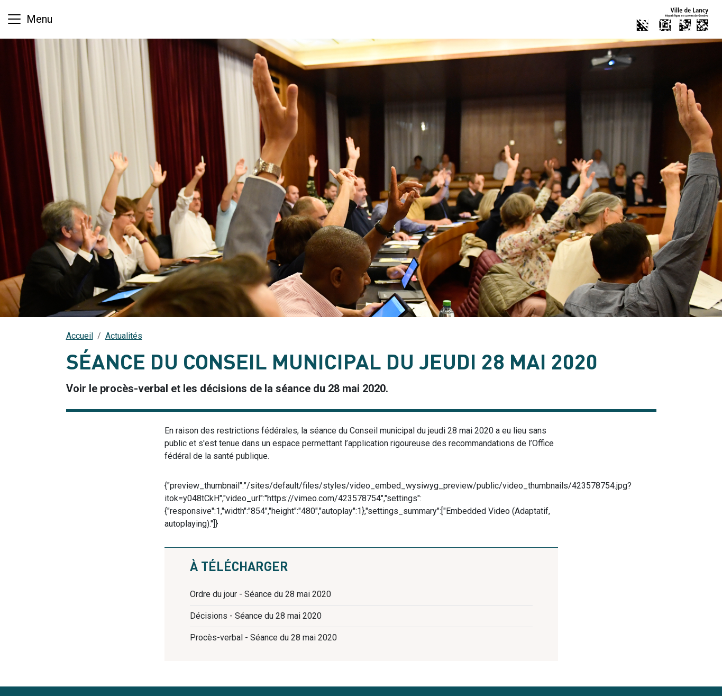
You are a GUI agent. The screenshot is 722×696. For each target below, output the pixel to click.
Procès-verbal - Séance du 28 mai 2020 (263, 637)
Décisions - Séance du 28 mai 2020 (256, 616)
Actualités (123, 336)
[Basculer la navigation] (29, 19)
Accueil (79, 336)
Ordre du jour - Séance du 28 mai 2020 (260, 594)
